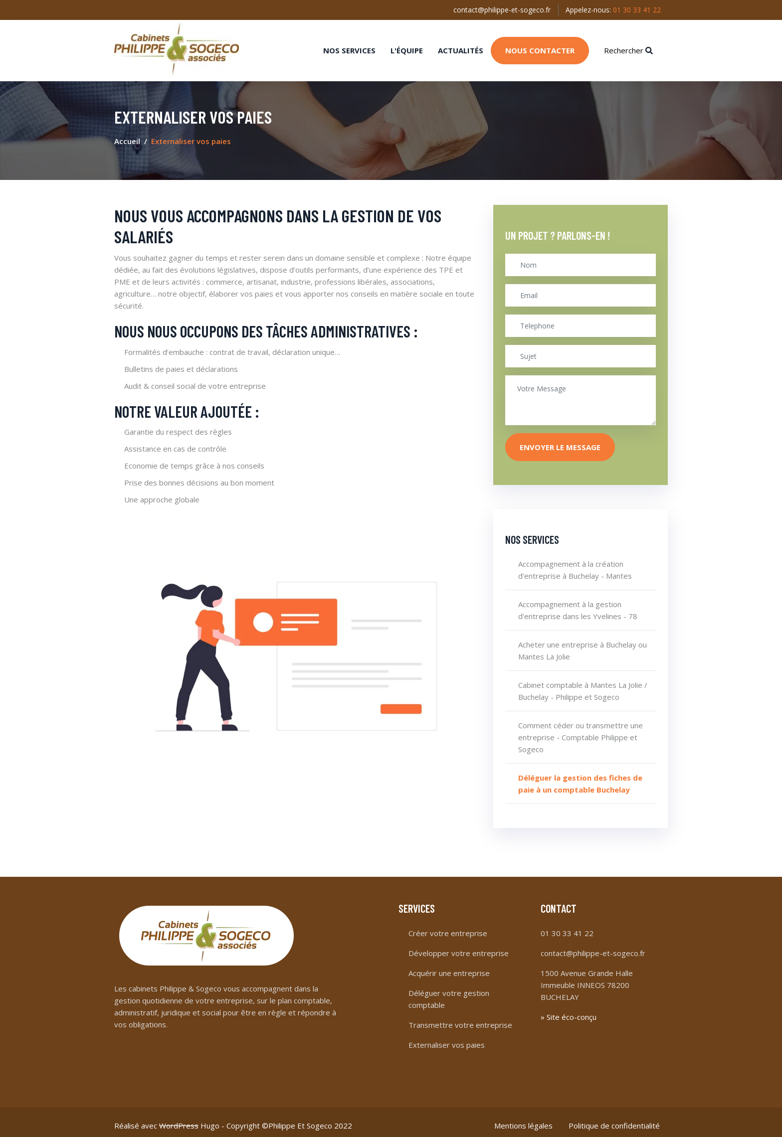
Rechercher (628, 47)
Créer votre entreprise (447, 927)
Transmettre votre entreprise (460, 1018)
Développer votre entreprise (458, 947)
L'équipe (407, 47)
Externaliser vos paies (446, 1038)
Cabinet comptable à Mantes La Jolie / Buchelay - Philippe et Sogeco (582, 685)
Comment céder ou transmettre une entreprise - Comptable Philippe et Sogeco (580, 731)
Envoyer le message (560, 441)
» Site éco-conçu (568, 1010)
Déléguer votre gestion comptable (448, 992)
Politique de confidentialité (614, 1119)
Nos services (349, 47)
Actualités (460, 47)
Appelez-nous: (612, 9)
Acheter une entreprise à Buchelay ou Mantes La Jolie (582, 644)
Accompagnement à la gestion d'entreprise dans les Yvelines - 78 (577, 604)
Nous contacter (540, 47)
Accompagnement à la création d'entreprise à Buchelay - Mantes (575, 564)
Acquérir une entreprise (449, 967)
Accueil (127, 135)
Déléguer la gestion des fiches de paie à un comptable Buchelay (580, 778)
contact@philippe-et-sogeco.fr (499, 9)
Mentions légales (523, 1119)
